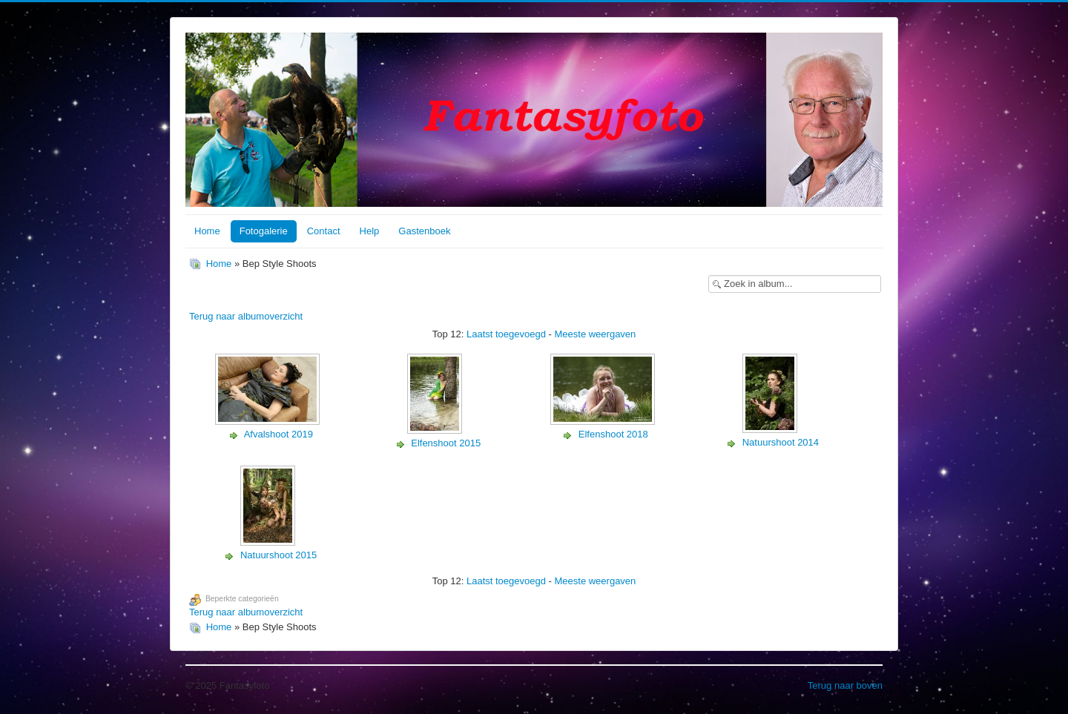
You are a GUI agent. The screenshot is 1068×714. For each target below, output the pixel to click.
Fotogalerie (264, 231)
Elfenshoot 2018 (613, 434)
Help (370, 231)
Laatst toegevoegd (506, 334)
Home (207, 231)
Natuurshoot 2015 (278, 555)
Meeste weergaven (595, 334)
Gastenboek (424, 231)
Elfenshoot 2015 (446, 443)
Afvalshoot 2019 (278, 434)
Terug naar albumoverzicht (246, 316)
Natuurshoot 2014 (780, 442)
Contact (323, 231)
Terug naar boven (845, 685)
